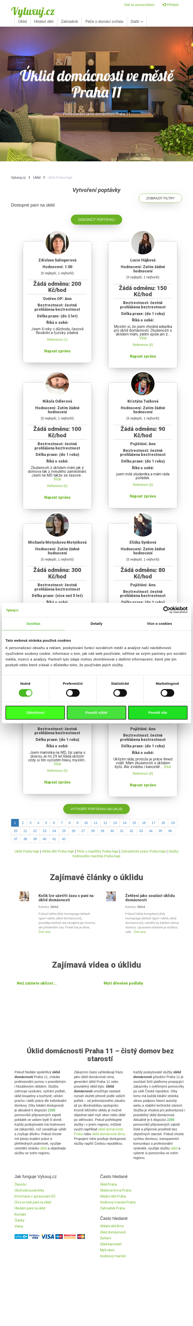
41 (54, 839)
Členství (20, 1184)
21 (25, 831)
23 (45, 831)
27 (83, 831)
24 (54, 831)
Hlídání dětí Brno (112, 1226)
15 (134, 823)
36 (170, 831)
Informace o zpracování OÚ (34, 1196)
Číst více (44, 932)
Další (137, 22)
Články (19, 1220)
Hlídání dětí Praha (113, 1196)
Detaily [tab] (96, 623)
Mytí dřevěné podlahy (123, 983)
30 (112, 831)
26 (73, 831)
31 (122, 831)
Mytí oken (107, 1250)
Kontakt (20, 1214)
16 (144, 823)
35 (160, 831)
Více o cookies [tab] (159, 623)
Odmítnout (35, 712)
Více (143, 338)
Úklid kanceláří (110, 1244)
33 (141, 831)
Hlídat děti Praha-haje (58, 851)
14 (124, 823)
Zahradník (69, 22)
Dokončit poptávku (96, 220)
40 (45, 839)
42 (64, 839)
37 (16, 839)
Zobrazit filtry (160, 198)
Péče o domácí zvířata (104, 22)
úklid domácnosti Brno (108, 1134)
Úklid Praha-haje (26, 851)
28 (93, 831)
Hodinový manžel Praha (117, 1202)
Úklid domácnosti (113, 1232)
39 (35, 839)
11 (96, 823)
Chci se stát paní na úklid (32, 1202)
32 (131, 831)
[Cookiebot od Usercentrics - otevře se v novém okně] (167, 609)
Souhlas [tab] (33, 623)
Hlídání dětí (44, 22)
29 (102, 831)
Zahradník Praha (112, 1208)
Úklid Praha (108, 1184)
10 (86, 823)
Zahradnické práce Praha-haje (143, 851)
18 (163, 823)
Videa (18, 1226)
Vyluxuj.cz (33, 11)
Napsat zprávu (57, 351)
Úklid (22, 22)
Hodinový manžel (113, 1256)
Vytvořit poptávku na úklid (96, 809)
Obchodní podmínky (29, 1190)
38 (25, 839)
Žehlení (105, 1238)
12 (105, 823)
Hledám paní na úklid (29, 1208)
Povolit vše (157, 712)
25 (64, 831)
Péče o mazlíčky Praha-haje (97, 851)
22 (35, 831)
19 (173, 823)
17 (153, 823)
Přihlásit (170, 5)
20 (16, 831)
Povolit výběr (96, 712)
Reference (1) (57, 339)
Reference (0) (143, 345)
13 (115, 823)
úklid (43, 1148)
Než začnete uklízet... (37, 983)
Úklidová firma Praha (115, 1190)
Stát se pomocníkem (139, 5)
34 (151, 831)
